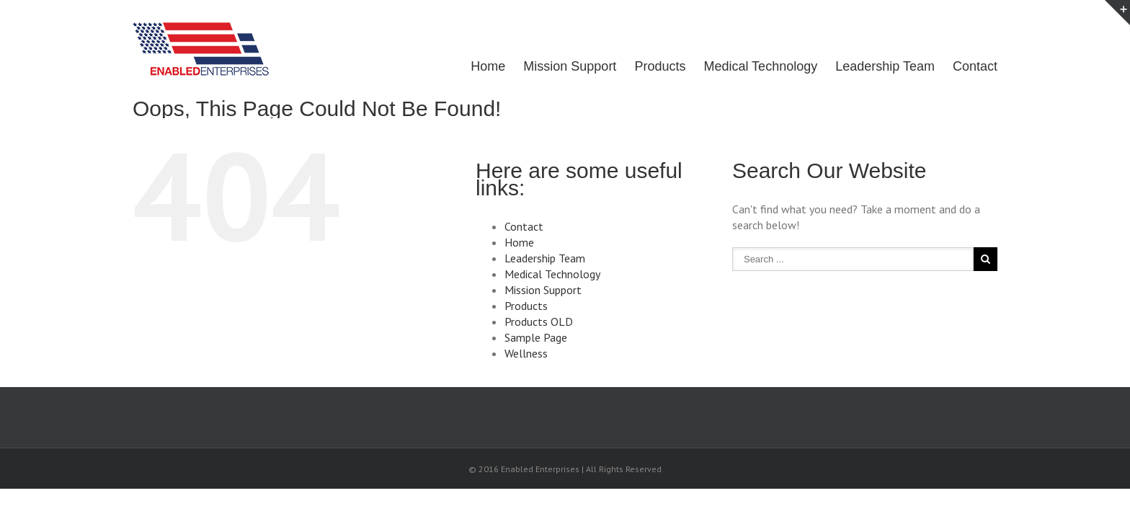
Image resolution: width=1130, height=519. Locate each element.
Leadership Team (881, 66)
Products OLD (538, 321)
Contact (975, 66)
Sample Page (535, 337)
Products (649, 66)
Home (470, 66)
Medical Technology (753, 66)
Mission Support (555, 66)
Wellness (526, 353)
